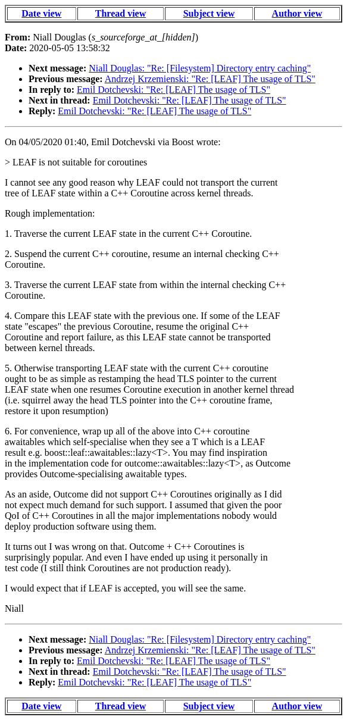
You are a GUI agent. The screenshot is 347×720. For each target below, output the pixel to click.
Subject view (209, 13)
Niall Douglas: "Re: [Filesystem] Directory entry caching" (200, 68)
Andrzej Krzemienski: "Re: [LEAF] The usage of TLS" (210, 79)
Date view (41, 13)
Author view (297, 13)
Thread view (120, 13)
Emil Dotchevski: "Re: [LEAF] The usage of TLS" (173, 89)
